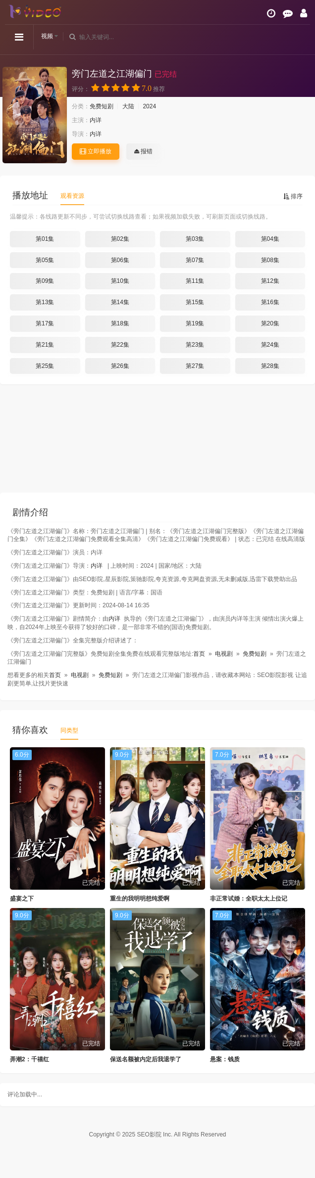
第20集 (270, 323)
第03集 (195, 238)
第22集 (120, 344)
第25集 (45, 365)
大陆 (128, 106)
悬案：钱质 (225, 1059)
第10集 (120, 280)
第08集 (270, 260)
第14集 (120, 302)
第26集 (120, 365)
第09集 (45, 280)
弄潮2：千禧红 (29, 1059)
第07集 (195, 260)
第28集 (270, 365)
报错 (143, 151)
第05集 (45, 260)
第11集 (195, 280)
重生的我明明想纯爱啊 (139, 898)
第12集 (270, 280)
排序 (293, 196)
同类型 (69, 730)
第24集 (270, 344)
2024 (149, 106)
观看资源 (72, 195)
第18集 (120, 323)
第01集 (45, 238)
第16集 (270, 302)
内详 (96, 120)
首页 (199, 653)
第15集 (195, 302)
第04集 (270, 238)
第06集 (120, 260)
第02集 (120, 238)
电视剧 (224, 653)
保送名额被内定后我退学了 (145, 1059)
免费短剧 (101, 106)
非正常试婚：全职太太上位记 (248, 898)
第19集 (195, 323)
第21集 (45, 344)
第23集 (195, 344)
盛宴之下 (22, 898)
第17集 (45, 323)
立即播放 (95, 151)
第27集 (195, 365)
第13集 (45, 302)
